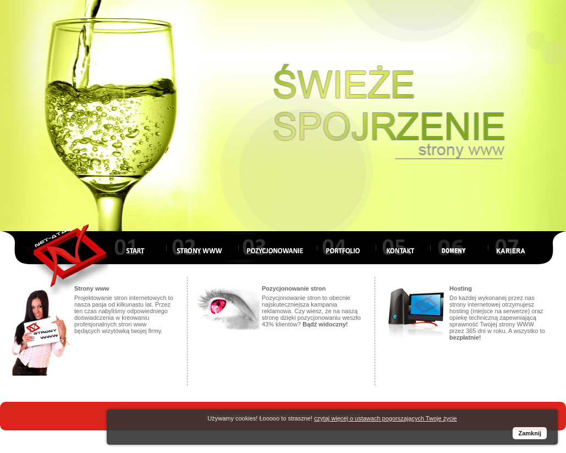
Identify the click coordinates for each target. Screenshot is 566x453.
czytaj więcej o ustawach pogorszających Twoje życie (385, 418)
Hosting (460, 288)
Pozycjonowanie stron (294, 288)
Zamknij (529, 433)
